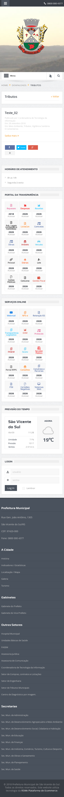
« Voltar (55, 96)
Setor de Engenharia (11, 680)
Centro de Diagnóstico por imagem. (18, 694)
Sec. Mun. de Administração (14, 715)
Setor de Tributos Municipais (15, 687)
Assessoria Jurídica (10, 653)
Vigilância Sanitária (41, 126)
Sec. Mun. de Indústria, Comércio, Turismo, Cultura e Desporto (31, 749)
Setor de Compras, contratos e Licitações (21, 674)
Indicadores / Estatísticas (13, 565)
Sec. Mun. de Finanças (12, 742)
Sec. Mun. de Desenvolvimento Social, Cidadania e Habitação (31, 728)
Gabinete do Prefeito (11, 606)
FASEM (4, 647)
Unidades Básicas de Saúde (14, 640)
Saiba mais (12, 135)
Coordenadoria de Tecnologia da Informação (23, 667)
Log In (10, 488)
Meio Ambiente (16, 126)
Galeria (4, 578)
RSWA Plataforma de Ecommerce (39, 790)
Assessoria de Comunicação (14, 660)
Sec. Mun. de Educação (12, 735)
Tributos (27, 126)
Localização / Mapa (10, 572)
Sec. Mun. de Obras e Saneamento (18, 755)
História (5, 558)
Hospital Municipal (10, 633)
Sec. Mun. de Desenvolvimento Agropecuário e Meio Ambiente (31, 721)
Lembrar (28, 488)
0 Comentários (11, 129)
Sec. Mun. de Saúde (10, 769)
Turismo (5, 585)
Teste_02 (11, 113)
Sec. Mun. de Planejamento (14, 762)
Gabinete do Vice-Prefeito (13, 612)
